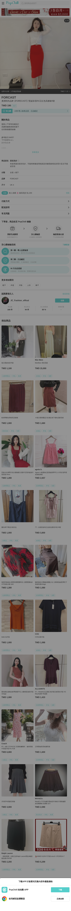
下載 (60, 890)
